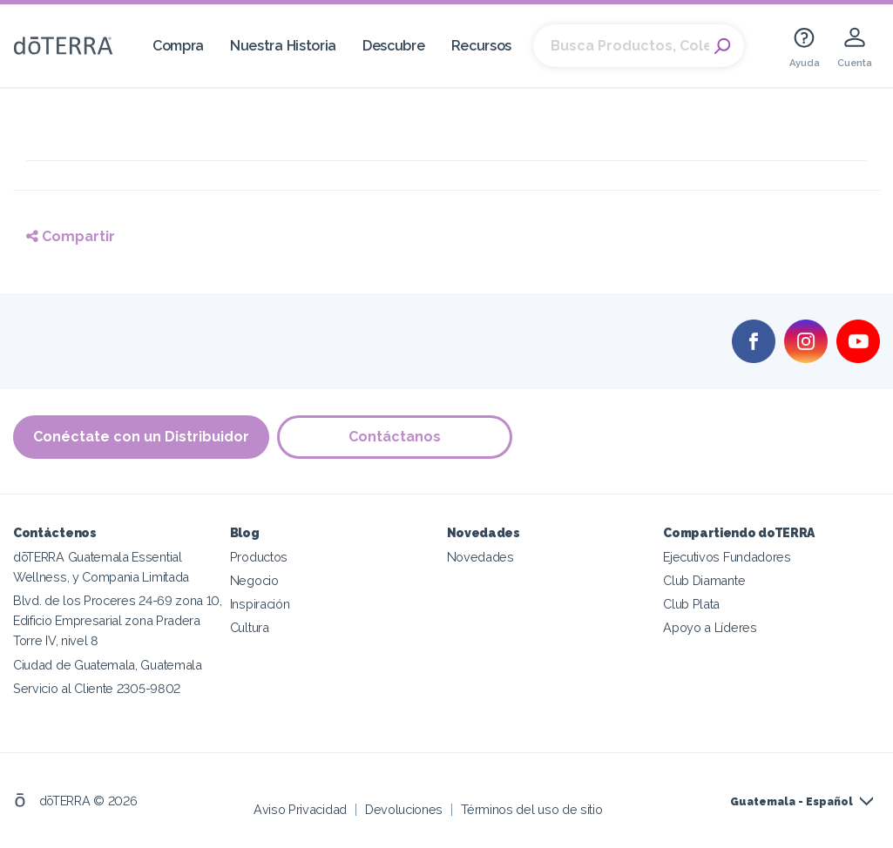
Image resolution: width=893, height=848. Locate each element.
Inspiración (260, 603)
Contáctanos (395, 436)
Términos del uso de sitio (531, 808)
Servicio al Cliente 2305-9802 (96, 687)
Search (722, 46)
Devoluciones (404, 808)
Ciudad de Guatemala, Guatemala (107, 663)
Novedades (480, 556)
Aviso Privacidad (300, 808)
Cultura (249, 627)
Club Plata (691, 603)
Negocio (254, 580)
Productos (259, 556)
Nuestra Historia (283, 45)
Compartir (70, 236)
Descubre (393, 45)
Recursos (481, 45)
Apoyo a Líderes (709, 627)
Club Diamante (704, 580)
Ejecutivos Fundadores (727, 556)
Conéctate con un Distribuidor (141, 436)
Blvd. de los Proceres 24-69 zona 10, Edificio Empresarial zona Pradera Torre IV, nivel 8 (117, 620)
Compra (178, 45)
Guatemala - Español (791, 802)
